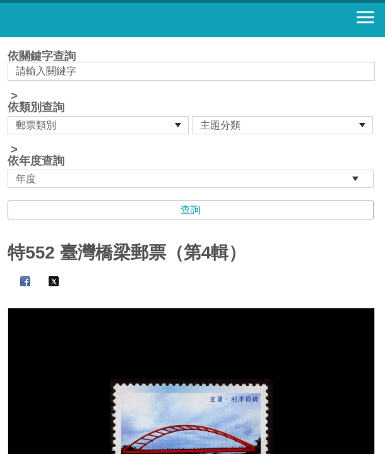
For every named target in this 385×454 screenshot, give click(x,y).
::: (12, 42)
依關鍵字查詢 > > (192, 119)
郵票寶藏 (78, 20)
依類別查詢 (36, 107)
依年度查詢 (36, 160)
